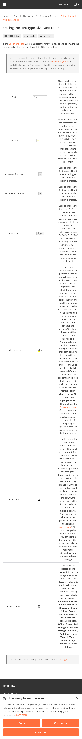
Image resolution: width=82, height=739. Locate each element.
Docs (16, 16)
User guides (28, 16)
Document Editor (47, 16)
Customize (60, 723)
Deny (21, 723)
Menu (62, 4)
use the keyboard (60, 61)
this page (62, 659)
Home (6, 16)
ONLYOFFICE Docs (12, 36)
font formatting (46, 36)
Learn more (21, 714)
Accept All (41, 732)
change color (30, 36)
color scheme (65, 527)
